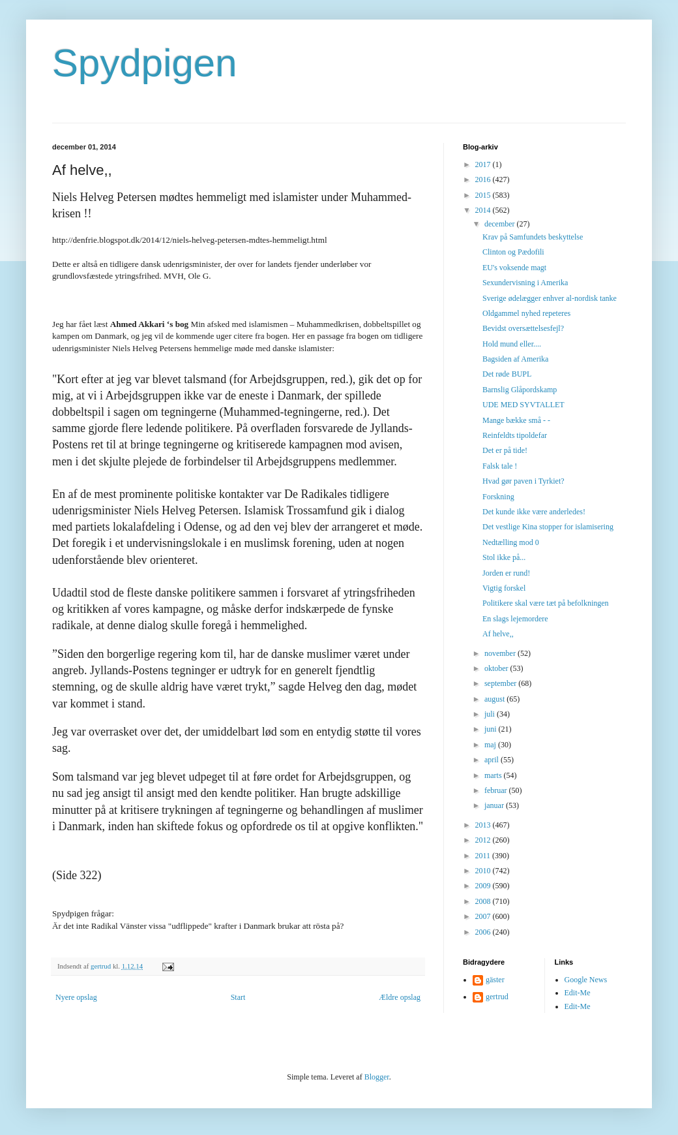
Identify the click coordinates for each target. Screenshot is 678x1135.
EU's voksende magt (514, 267)
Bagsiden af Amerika (515, 359)
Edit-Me (578, 992)
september (501, 683)
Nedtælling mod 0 (510, 542)
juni (491, 729)
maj (491, 744)
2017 (484, 164)
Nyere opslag (76, 997)
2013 (484, 825)
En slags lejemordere (515, 618)
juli (490, 714)
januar (495, 805)
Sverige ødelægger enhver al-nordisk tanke (549, 298)
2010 (484, 870)
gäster (495, 979)
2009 (484, 885)
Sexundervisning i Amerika (525, 282)
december (500, 223)
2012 (484, 840)
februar (496, 790)
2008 (484, 901)
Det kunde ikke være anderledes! (533, 511)
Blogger (376, 1076)
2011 (484, 855)
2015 (484, 195)
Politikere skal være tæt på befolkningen (545, 603)
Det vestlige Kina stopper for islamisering (547, 526)
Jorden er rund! (506, 573)
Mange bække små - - (516, 420)
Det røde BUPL (506, 374)
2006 (484, 932)
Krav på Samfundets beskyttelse (532, 236)
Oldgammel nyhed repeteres (526, 313)
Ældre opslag (399, 997)
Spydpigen (144, 63)
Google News (586, 979)
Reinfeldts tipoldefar (514, 435)
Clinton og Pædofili (513, 252)
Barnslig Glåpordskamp (519, 389)
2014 (484, 210)
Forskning (498, 496)
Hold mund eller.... (511, 344)
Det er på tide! (504, 450)
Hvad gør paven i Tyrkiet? (523, 481)
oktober (497, 668)
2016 (484, 179)
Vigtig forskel (503, 588)
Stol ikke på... (503, 557)
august (495, 699)
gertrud (497, 996)
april (492, 759)
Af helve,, (498, 633)
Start (238, 997)
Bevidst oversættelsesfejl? (523, 328)
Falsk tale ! (499, 466)
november (501, 653)
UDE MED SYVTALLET (523, 404)
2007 (484, 916)
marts (494, 775)
